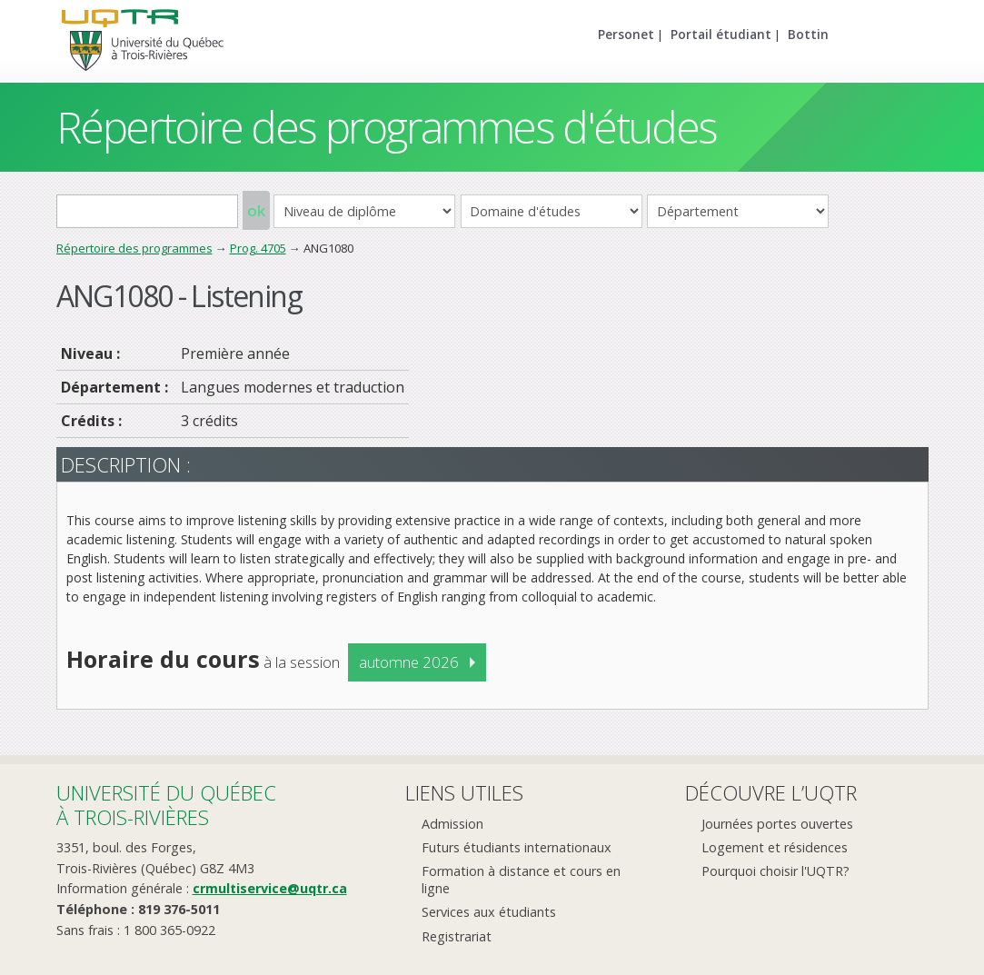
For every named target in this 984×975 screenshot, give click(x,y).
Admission (452, 823)
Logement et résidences (774, 847)
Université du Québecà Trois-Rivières (166, 805)
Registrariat (457, 936)
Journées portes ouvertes (777, 823)
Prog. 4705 (258, 248)
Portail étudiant (721, 34)
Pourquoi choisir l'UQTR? (775, 871)
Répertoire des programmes (134, 248)
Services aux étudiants (489, 911)
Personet (626, 34)
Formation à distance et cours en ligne (521, 879)
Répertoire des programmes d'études (386, 126)
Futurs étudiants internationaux (516, 847)
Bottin (808, 34)
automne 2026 (409, 662)
